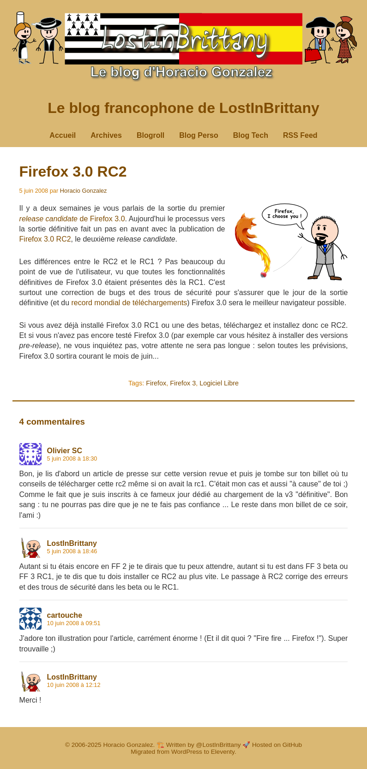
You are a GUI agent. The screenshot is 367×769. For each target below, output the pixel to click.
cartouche (64, 615)
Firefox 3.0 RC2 (73, 171)
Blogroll (150, 135)
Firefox (156, 383)
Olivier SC (64, 451)
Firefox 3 (183, 383)
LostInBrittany (72, 543)
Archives (106, 135)
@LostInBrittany (218, 744)
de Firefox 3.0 (72, 219)
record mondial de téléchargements (129, 303)
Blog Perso (198, 135)
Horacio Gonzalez (83, 190)
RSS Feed (300, 135)
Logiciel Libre (219, 383)
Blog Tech (250, 135)
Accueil (62, 135)
